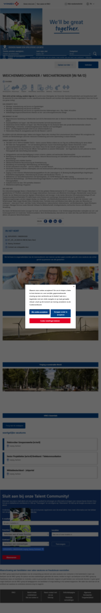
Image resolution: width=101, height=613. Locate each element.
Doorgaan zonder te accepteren (60, 313)
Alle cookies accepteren (39, 312)
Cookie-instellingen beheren (50, 321)
